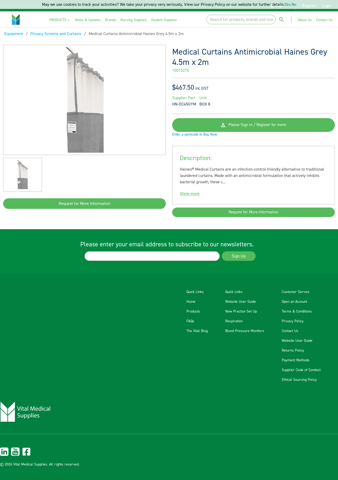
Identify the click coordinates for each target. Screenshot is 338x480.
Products (193, 311)
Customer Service (295, 292)
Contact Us (290, 331)
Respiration (234, 321)
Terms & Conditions (297, 311)
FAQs (190, 321)
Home (190, 301)
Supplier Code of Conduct (301, 370)
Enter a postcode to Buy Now (194, 137)
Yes (287, 4)
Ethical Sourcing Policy (299, 379)
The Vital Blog (197, 331)
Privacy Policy (293, 321)
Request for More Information (84, 203)
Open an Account (294, 301)
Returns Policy (293, 350)
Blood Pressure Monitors (244, 331)
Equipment (13, 33)
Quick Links (195, 292)
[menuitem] (60, 20)
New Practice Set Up (241, 311)
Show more (190, 197)
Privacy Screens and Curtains (55, 33)
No (294, 4)
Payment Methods (295, 360)
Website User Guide (240, 301)
